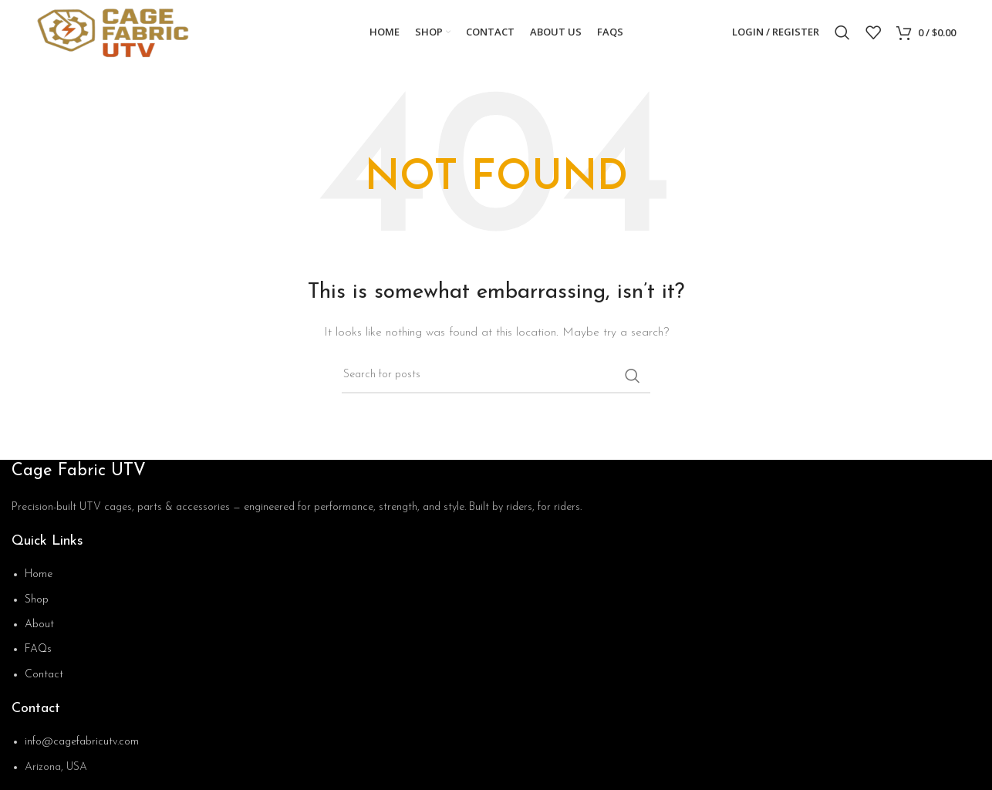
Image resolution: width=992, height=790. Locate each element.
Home (38, 575)
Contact (44, 675)
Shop (37, 600)
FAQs (38, 651)
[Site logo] (119, 32)
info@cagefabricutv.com (82, 743)
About (39, 625)
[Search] (842, 33)
